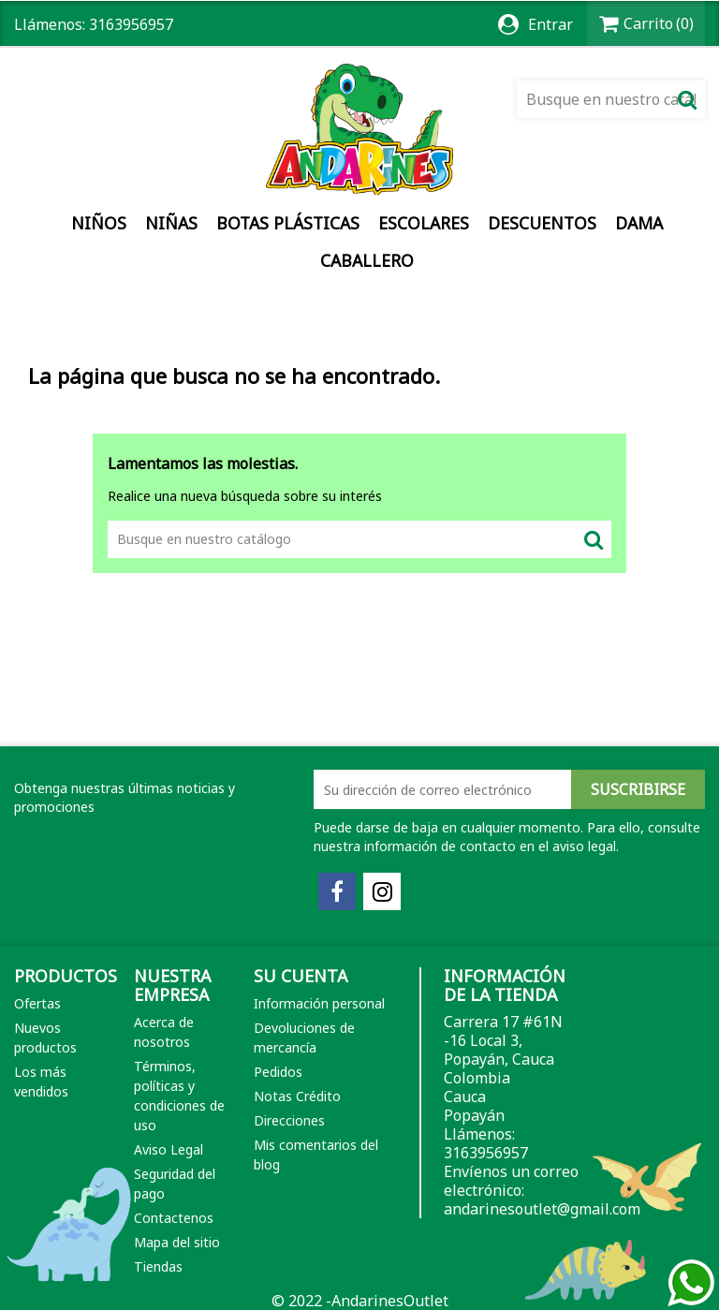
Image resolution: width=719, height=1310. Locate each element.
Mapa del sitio (177, 1242)
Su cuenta (300, 975)
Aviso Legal (168, 1149)
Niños (98, 223)
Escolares (423, 223)
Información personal (319, 1003)
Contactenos (173, 1218)
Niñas (171, 223)
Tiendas (158, 1266)
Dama (639, 223)
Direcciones (289, 1120)
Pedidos (278, 1072)
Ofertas (37, 1003)
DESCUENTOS (542, 223)
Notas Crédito (297, 1096)
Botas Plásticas (288, 223)
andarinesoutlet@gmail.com (542, 1209)
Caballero (367, 260)
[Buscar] (611, 99)
